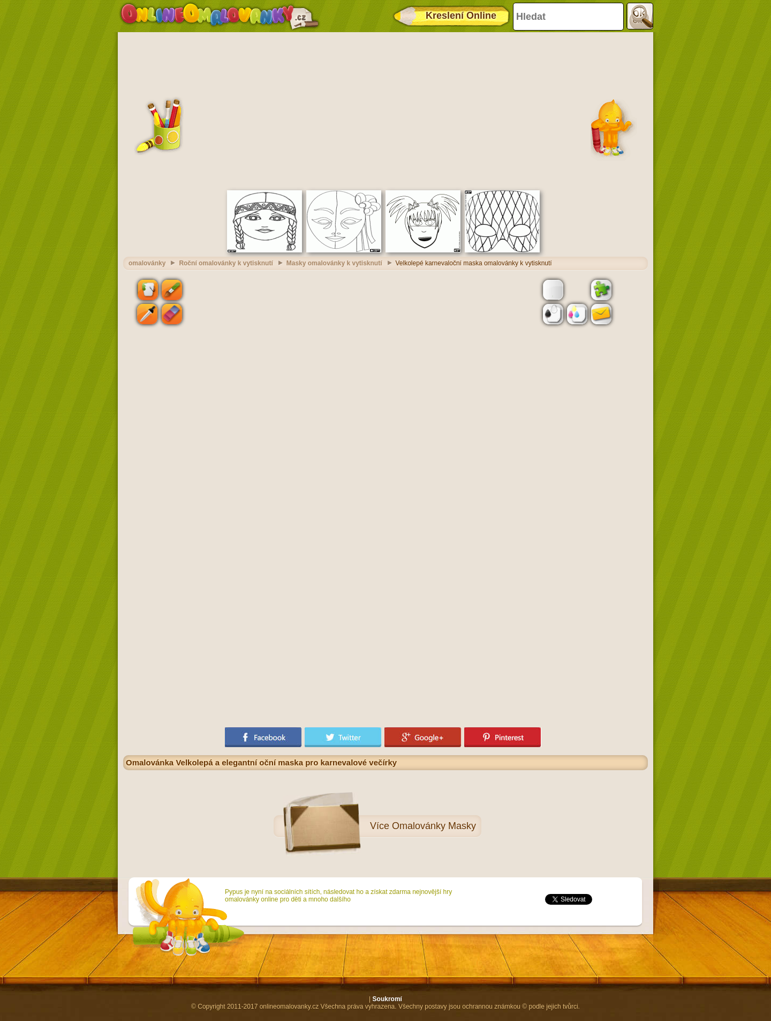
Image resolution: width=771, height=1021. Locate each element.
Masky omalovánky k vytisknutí (334, 263)
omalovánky (146, 263)
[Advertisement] (385, 110)
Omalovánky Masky (434, 826)
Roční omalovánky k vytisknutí (226, 263)
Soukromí (387, 999)
